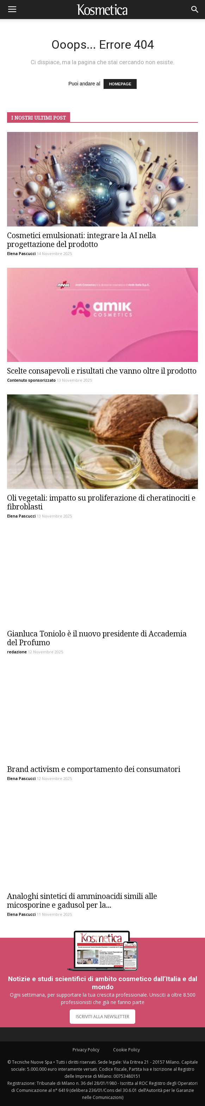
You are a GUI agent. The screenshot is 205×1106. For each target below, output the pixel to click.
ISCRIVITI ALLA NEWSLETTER (102, 1017)
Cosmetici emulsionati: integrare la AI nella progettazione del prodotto (81, 239)
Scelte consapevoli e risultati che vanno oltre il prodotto (102, 371)
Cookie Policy (126, 1050)
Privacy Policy (86, 1050)
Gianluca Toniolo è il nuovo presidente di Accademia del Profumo (97, 638)
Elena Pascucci (21, 253)
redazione (17, 651)
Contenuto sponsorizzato (31, 380)
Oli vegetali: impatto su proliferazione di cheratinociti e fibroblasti (101, 502)
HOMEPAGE (120, 84)
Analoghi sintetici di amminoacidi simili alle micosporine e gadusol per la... (82, 900)
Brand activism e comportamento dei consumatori (93, 769)
